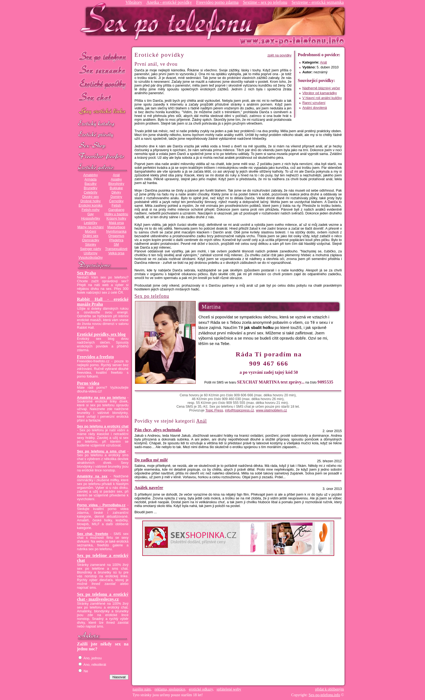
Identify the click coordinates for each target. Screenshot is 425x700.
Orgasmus (116, 236)
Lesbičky (90, 223)
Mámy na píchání (90, 227)
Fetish (116, 205)
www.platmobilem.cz (271, 410)
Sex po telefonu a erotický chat (102, 426)
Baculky (90, 184)
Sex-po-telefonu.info (324, 695)
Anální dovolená (314, 108)
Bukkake (116, 188)
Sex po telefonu (102, 56)
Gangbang (116, 210)
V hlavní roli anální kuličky (322, 98)
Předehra (116, 240)
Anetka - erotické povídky (169, 2)
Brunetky (90, 188)
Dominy (116, 197)
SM (116, 244)
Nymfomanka (116, 231)
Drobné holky (91, 201)
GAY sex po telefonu (102, 112)
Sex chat (102, 98)
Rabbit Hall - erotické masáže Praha (102, 301)
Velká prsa (116, 253)
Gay (90, 214)
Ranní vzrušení (313, 103)
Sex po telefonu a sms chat (101, 451)
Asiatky (116, 179)
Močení (90, 231)
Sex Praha (86, 273)
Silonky (90, 244)
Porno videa (88, 383)
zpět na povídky (280, 55)
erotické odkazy (201, 689)
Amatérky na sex (92, 476)
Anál (116, 175)
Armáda (90, 179)
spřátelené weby (229, 689)
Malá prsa (116, 223)
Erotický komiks (90, 205)
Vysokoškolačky (90, 257)
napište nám (142, 689)
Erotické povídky (102, 84)
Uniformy (91, 253)
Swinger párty (90, 249)
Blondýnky (116, 184)
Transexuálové (116, 249)
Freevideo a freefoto (95, 356)
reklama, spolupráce (169, 689)
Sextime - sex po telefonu (265, 2)
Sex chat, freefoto (92, 534)
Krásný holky (116, 218)
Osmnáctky (90, 240)
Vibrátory (133, 2)
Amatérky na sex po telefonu (101, 398)
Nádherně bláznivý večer (321, 88)
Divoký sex (90, 197)
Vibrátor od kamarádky (319, 93)
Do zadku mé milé (151, 460)
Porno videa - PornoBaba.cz (101, 505)
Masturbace (116, 227)
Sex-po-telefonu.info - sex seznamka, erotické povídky (168, 21)
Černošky (116, 201)
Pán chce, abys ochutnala (157, 429)
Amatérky (90, 175)
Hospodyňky (90, 218)
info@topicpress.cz (239, 410)
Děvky (116, 192)
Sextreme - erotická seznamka (318, 2)
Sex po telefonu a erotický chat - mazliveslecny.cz (102, 596)
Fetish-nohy (90, 210)
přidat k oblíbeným (329, 689)
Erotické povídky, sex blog (101, 334)
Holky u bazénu (116, 214)
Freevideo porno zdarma (217, 2)
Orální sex (90, 236)
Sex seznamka (102, 70)
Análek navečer (148, 487)
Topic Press (214, 410)
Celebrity (90, 192)
